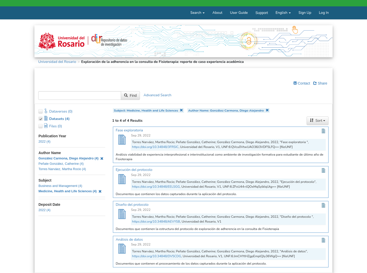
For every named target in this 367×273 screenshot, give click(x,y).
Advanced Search (157, 95)
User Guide (239, 12)
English (283, 12)
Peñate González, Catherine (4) (61, 164)
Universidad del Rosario (57, 61)
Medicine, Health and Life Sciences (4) (70, 191)
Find (130, 95)
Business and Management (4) (60, 186)
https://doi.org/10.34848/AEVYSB (156, 221)
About (217, 12)
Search (197, 12)
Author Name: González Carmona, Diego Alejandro (228, 110)
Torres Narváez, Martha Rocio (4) (62, 169)
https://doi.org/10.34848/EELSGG (156, 186)
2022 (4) (44, 141)
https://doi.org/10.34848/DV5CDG (156, 256)
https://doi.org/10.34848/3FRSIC (155, 147)
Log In (324, 12)
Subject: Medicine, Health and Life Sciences (148, 110)
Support (261, 13)
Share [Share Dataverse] (320, 83)
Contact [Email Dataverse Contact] (301, 83)
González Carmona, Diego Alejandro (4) (70, 158)
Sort (317, 120)
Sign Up (304, 12)
